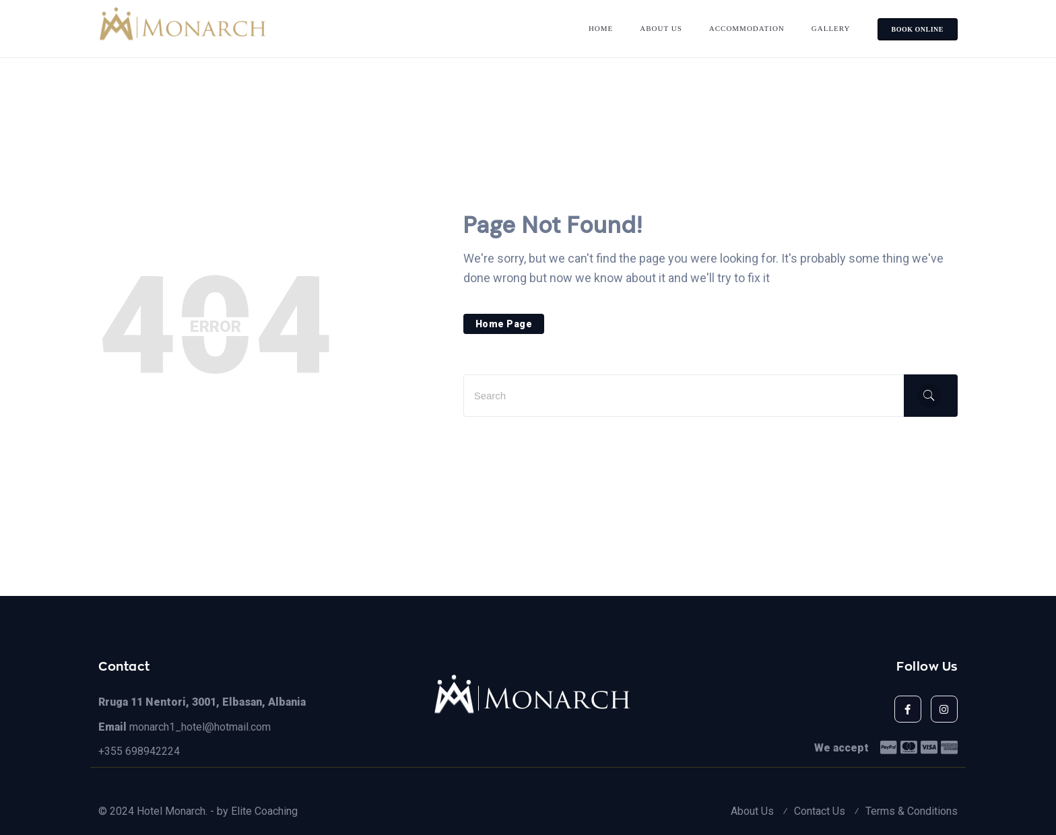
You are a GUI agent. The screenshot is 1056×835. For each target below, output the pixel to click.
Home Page (504, 324)
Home (601, 28)
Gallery (831, 28)
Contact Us (819, 811)
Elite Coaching (264, 811)
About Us (661, 28)
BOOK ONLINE (918, 29)
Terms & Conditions (911, 811)
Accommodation (747, 28)
